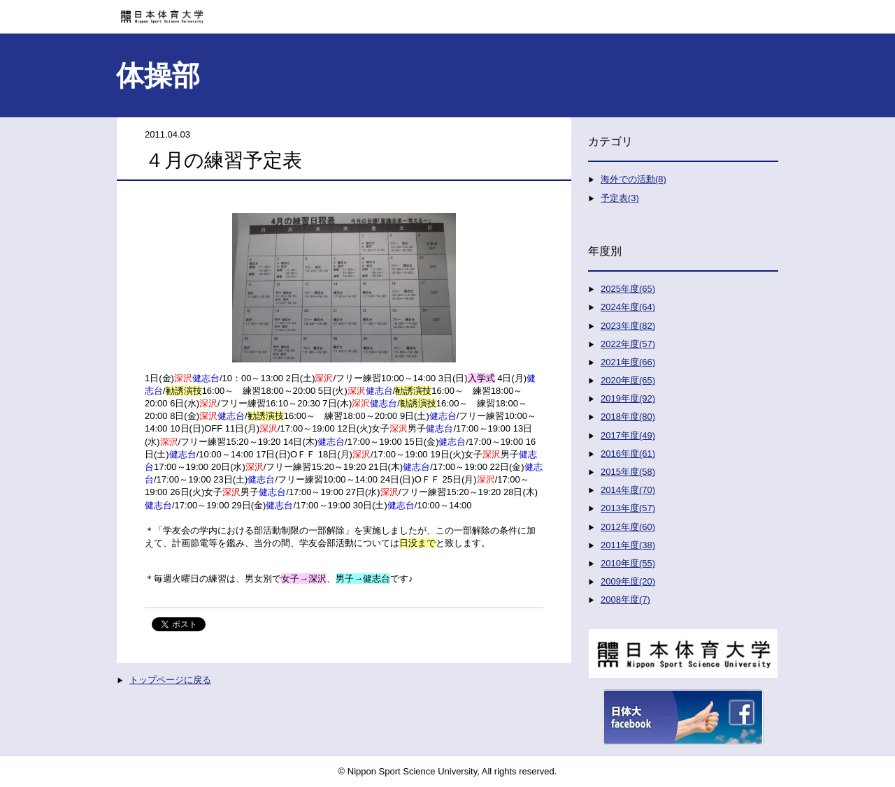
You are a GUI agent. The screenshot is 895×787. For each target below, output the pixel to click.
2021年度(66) (628, 362)
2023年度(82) (628, 326)
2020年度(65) (628, 380)
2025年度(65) (628, 289)
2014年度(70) (628, 490)
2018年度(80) (628, 416)
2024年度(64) (628, 307)
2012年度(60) (628, 527)
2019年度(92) (628, 398)
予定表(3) (620, 198)
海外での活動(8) (633, 179)
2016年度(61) (628, 453)
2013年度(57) (628, 508)
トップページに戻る (170, 680)
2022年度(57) (628, 344)
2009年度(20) (628, 581)
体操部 (158, 75)
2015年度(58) (628, 471)
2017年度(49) (628, 435)
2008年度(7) (625, 599)
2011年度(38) (628, 545)
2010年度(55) (628, 563)
